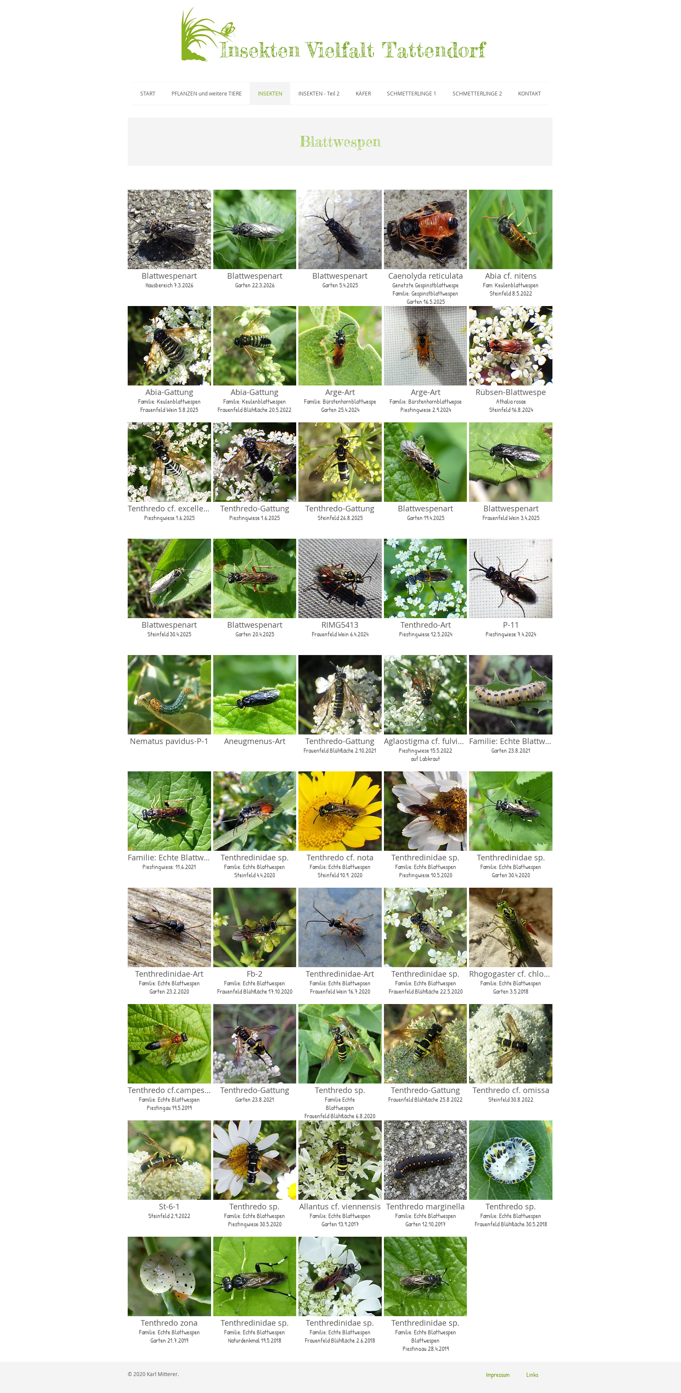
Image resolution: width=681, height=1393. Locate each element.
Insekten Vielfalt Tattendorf (352, 50)
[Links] (532, 1374)
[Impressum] (498, 1374)
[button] (169, 247)
